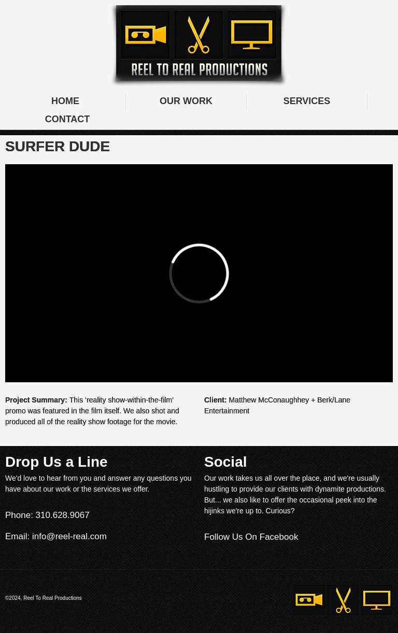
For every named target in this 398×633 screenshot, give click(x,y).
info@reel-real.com (69, 536)
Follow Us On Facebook (251, 537)
